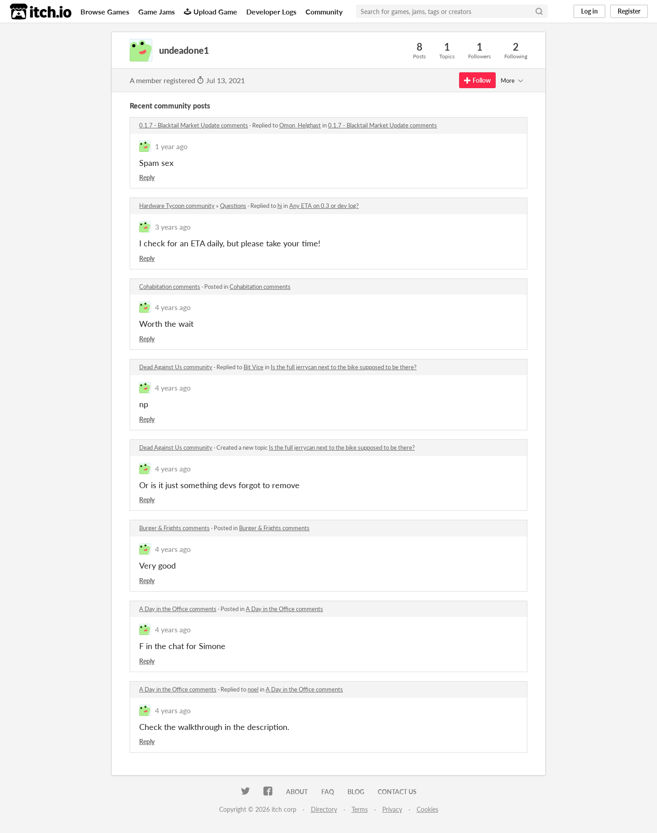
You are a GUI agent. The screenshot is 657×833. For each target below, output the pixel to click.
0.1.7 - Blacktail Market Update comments (193, 125)
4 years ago (173, 307)
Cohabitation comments (169, 286)
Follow (477, 80)
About (297, 791)
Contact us (397, 791)
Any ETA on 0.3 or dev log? (324, 205)
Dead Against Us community (175, 367)
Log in (589, 11)
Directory (324, 809)
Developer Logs (271, 11)
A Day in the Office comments (177, 608)
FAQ (327, 791)
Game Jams (156, 11)
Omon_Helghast (300, 125)
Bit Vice (253, 367)
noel (253, 689)
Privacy (392, 809)
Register (629, 11)
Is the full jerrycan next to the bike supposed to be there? (344, 367)
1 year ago (171, 146)
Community (324, 11)
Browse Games (104, 11)
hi (279, 205)
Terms (360, 809)
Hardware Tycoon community (177, 205)
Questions (233, 205)
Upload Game (210, 11)
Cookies (427, 809)
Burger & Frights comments (174, 528)
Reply (147, 177)
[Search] (539, 11)
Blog (355, 791)
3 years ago (173, 226)
